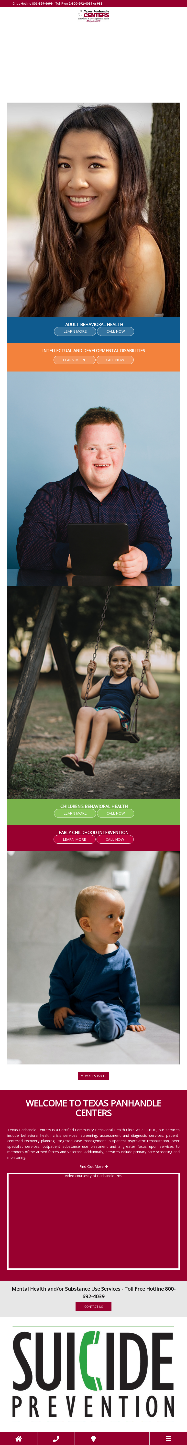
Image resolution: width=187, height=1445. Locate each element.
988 (99, 3)
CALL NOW (116, 331)
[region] (93, 64)
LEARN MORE (75, 331)
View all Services (93, 1076)
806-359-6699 (42, 3)
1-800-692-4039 (80, 3)
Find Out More (93, 1166)
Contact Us (93, 1307)
